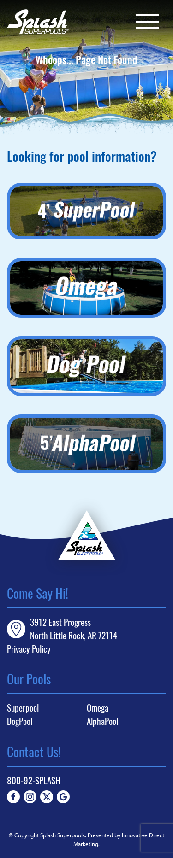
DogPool (19, 721)
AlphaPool (102, 721)
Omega (97, 707)
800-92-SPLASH (33, 780)
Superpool (23, 707)
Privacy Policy (29, 648)
